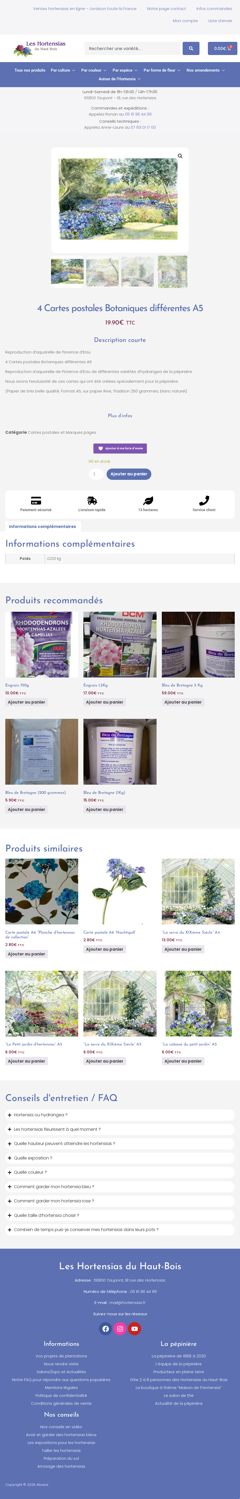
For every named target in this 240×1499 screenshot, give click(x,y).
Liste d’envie (220, 20)
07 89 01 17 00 (143, 127)
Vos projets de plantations (61, 1356)
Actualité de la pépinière (179, 1403)
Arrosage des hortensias (61, 1466)
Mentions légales (61, 1387)
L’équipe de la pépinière (179, 1364)
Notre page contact (166, 8)
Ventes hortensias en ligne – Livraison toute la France (85, 8)
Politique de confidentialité (61, 1395)
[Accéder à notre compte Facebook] (105, 1328)
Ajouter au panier (129, 474)
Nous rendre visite (61, 1364)
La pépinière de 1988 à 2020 (179, 1356)
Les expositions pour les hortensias (61, 1442)
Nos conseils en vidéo (61, 1427)
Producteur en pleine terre (178, 1372)
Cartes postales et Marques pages (62, 432)
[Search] (191, 48)
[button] (63, 70)
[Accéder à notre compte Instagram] (120, 1328)
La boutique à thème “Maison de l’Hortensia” (179, 1387)
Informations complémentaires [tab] (42, 526)
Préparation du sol (61, 1458)
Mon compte (185, 20)
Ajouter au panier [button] (26, 702)
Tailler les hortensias (61, 1450)
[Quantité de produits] (96, 474)
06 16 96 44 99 (138, 114)
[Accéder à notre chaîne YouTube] (134, 1328)
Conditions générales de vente (61, 1403)
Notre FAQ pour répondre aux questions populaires (61, 1379)
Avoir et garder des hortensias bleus (61, 1434)
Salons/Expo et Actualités (61, 1372)
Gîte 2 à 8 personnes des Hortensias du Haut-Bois (179, 1379)
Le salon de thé (179, 1395)
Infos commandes (214, 8)
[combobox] (132, 48)
